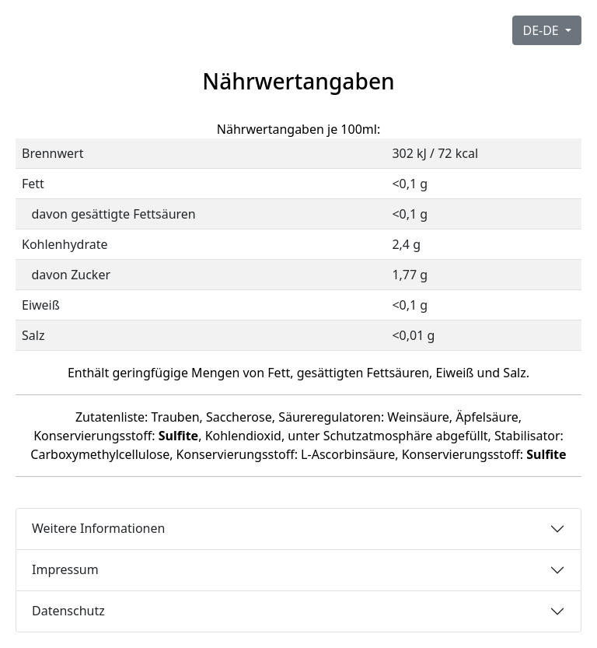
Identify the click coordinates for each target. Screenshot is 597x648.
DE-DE (541, 30)
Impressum (65, 569)
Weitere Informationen (98, 528)
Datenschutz (68, 610)
